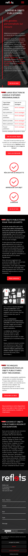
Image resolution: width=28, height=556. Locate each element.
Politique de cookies (14, 554)
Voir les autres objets (14, 136)
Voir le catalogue (19, 107)
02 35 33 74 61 (14, 83)
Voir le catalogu (19, 127)
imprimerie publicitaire (11, 57)
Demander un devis (10, 395)
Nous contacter (14, 278)
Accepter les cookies (14, 542)
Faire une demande (14, 153)
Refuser (14, 546)
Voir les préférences (14, 550)
